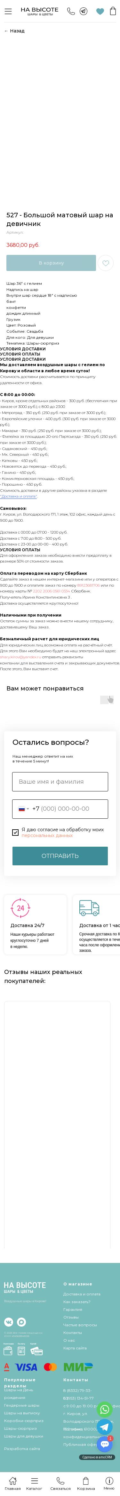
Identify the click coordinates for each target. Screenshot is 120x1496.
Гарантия (72, 1309)
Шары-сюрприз (20, 1428)
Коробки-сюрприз (24, 1420)
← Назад (14, 31)
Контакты (72, 1332)
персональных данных (47, 835)
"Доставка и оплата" (18, 496)
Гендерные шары (21, 1405)
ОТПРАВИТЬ (60, 856)
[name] (60, 781)
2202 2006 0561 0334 (51, 591)
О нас (69, 1340)
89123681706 (88, 585)
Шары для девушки (23, 1436)
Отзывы (71, 1317)
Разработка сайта (22, 1448)
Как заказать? (77, 1301)
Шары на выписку (22, 1412)
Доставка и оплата (81, 1294)
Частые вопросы (80, 1324)
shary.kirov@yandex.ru (20, 656)
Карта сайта (75, 1348)
